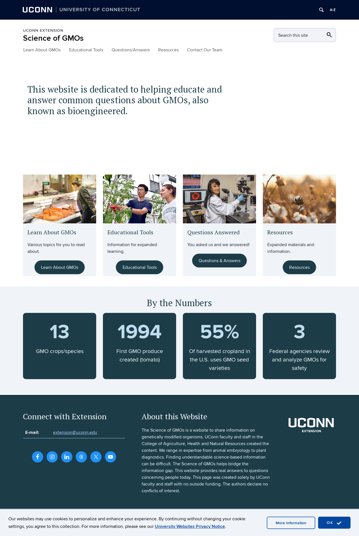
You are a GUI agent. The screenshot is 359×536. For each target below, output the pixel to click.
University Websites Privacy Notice (190, 526)
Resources (168, 50)
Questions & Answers (219, 261)
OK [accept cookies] (334, 523)
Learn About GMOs (42, 50)
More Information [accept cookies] (291, 523)
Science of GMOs (53, 38)
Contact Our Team (204, 50)
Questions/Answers (131, 50)
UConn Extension (43, 30)
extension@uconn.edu (75, 432)
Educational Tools (86, 50)
